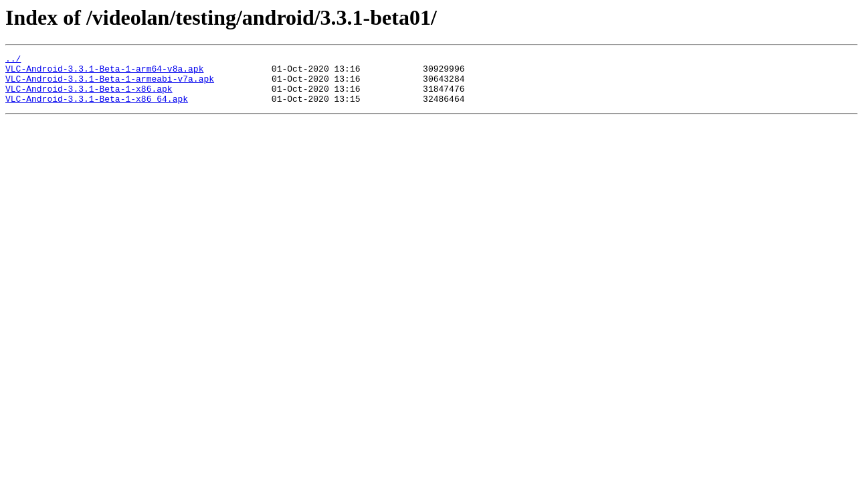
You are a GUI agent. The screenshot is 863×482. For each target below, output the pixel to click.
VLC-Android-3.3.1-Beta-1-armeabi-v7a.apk (109, 84)
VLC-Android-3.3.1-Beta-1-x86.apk (89, 96)
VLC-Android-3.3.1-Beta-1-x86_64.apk (96, 108)
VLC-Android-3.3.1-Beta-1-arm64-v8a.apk (104, 72)
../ (13, 60)
